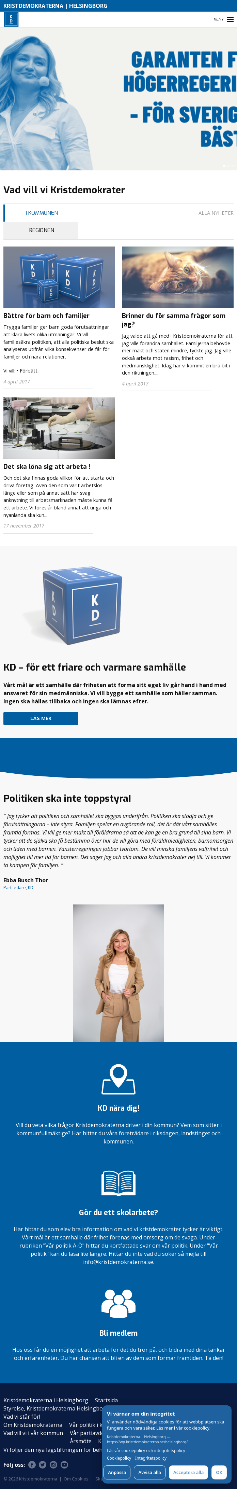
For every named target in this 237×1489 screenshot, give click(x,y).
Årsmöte (81, 1441)
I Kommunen (42, 212)
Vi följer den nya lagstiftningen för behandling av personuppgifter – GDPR (98, 1449)
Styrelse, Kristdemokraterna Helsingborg (56, 1408)
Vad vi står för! (21, 1416)
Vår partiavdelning (93, 1433)
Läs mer (40, 718)
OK (219, 1472)
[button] (224, 166)
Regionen (41, 230)
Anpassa (117, 1472)
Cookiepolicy (119, 1458)
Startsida (106, 1400)
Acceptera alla (188, 1472)
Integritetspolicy (151, 1458)
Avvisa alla (149, 1472)
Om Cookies (76, 1479)
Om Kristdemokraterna (32, 1425)
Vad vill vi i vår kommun (33, 1433)
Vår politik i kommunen (99, 1425)
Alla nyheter (216, 213)
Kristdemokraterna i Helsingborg (45, 1400)
